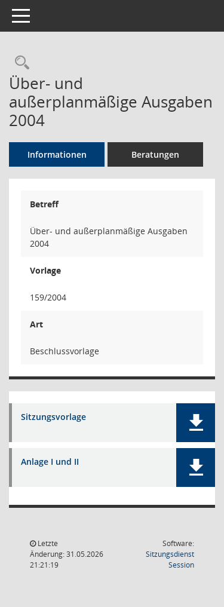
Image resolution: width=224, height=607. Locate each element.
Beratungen (155, 154)
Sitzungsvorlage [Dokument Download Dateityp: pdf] (53, 417)
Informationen (57, 154)
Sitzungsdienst (170, 559)
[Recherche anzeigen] (19, 63)
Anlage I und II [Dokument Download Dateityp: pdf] (50, 462)
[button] (195, 422)
